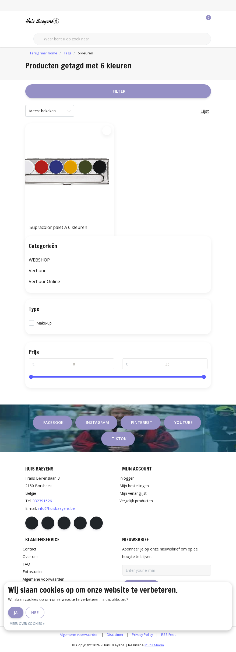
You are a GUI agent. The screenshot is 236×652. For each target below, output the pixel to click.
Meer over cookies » (27, 623)
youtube (183, 422)
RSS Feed (169, 634)
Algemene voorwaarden (79, 634)
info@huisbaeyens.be (56, 508)
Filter (119, 91)
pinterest (141, 422)
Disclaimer (115, 634)
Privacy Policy (142, 634)
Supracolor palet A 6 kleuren (58, 227)
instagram (97, 422)
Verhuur (37, 271)
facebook (53, 422)
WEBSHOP (39, 260)
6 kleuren (85, 53)
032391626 (42, 500)
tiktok (119, 438)
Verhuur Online (44, 281)
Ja (16, 612)
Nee (35, 612)
